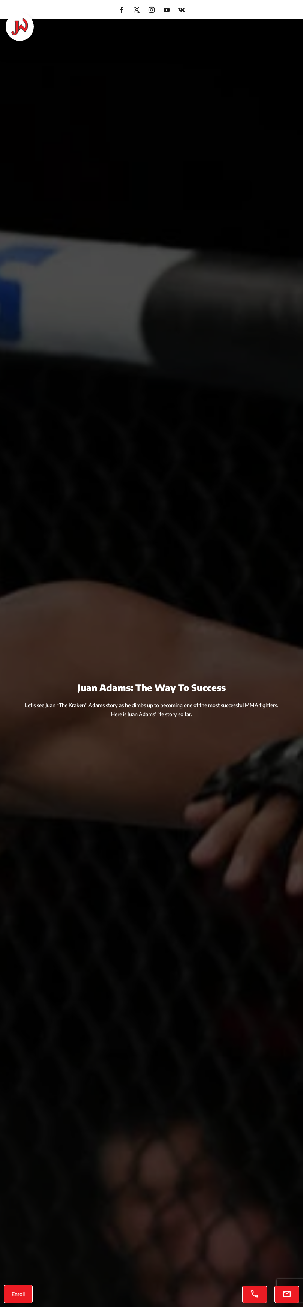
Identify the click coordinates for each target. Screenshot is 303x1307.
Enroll (18, 1294)
